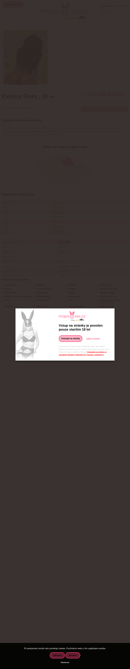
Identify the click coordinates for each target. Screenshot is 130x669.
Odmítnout (65, 662)
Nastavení (57, 655)
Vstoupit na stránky (70, 338)
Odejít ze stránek (93, 339)
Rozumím (73, 655)
